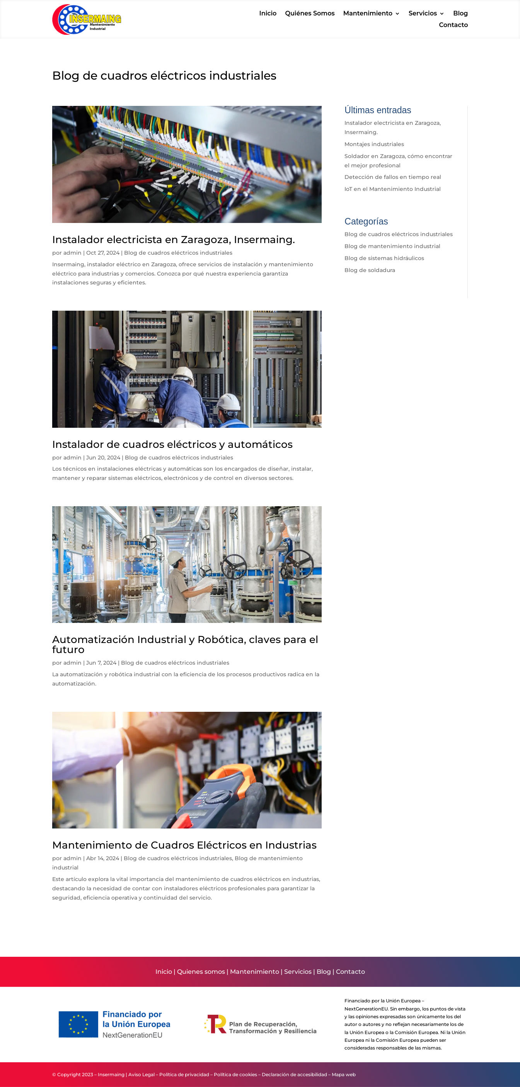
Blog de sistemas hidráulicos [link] (384, 258)
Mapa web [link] (344, 1074)
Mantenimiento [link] (367, 14)
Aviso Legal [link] (141, 1074)
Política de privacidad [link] (184, 1074)
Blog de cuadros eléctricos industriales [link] (178, 252)
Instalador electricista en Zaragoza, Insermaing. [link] (173, 239)
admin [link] (72, 252)
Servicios (298, 971)
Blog (324, 971)
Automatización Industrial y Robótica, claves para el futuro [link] (185, 644)
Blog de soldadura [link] (369, 270)
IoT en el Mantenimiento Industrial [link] (392, 188)
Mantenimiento (254, 971)
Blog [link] (460, 14)
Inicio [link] (268, 14)
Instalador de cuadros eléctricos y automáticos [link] (172, 444)
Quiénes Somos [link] (309, 14)
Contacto (350, 971)
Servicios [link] (423, 14)
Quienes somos (201, 971)
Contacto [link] (453, 25)
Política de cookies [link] (235, 1074)
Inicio (163, 971)
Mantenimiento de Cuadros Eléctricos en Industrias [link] (184, 845)
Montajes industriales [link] (374, 144)
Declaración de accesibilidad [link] (294, 1074)
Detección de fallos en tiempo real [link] (392, 177)
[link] (86, 32)
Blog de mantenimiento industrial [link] (392, 246)
